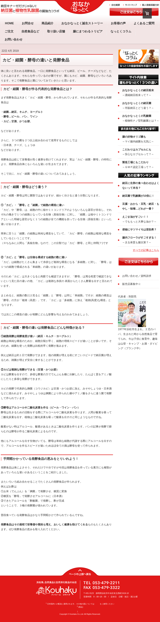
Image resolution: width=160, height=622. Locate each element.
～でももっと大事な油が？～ (139, 219)
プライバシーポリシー (87, 611)
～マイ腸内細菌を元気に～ (138, 139)
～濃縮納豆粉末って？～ (138, 92)
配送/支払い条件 (70, 611)
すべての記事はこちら (146, 250)
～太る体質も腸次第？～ (139, 240)
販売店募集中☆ (131, 284)
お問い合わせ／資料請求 (136, 275)
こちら (97, 604)
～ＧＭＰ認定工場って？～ (138, 164)
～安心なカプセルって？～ (138, 152)
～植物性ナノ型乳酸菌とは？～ (140, 118)
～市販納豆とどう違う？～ (138, 105)
